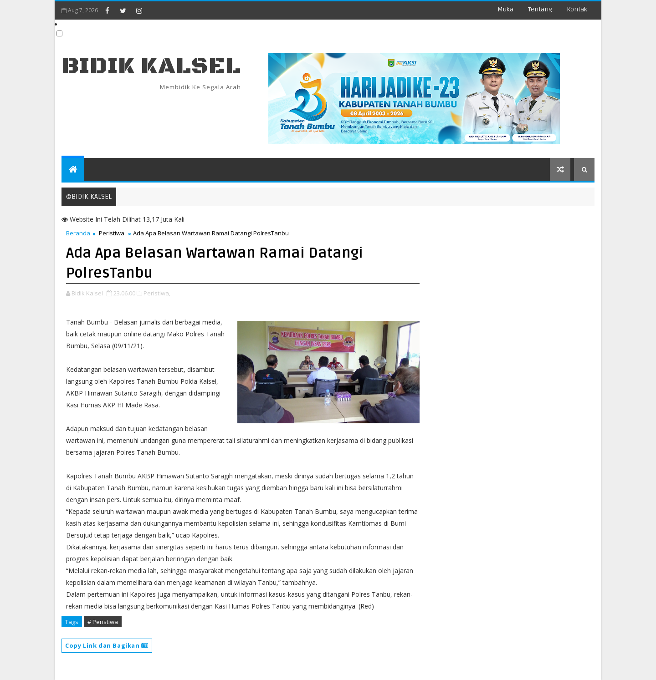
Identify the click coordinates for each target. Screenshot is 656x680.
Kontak (577, 9)
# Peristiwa (102, 622)
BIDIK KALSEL (151, 66)
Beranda (78, 233)
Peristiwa (111, 233)
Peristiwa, (157, 293)
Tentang (540, 9)
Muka (505, 9)
